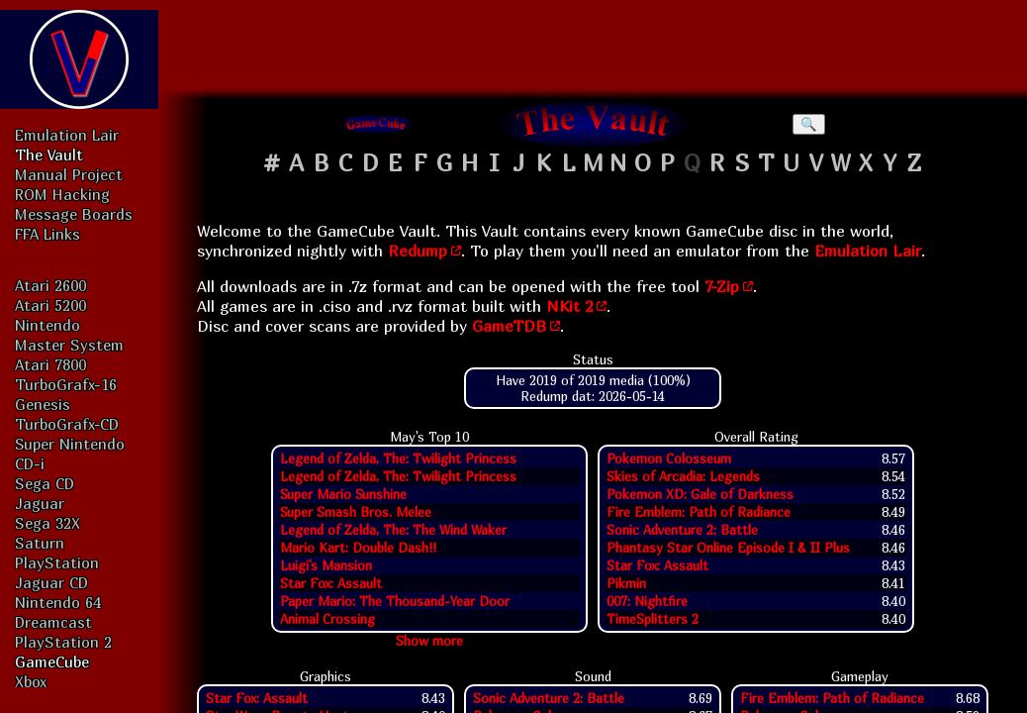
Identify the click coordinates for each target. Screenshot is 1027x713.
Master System (69, 345)
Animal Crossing (327, 619)
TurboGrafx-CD (67, 424)
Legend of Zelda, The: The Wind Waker (393, 530)
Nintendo (47, 325)
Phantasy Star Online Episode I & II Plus (728, 548)
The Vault (49, 154)
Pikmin (626, 583)
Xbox (31, 681)
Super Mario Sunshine (343, 494)
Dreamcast (53, 622)
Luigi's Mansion (326, 565)
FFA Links (47, 234)
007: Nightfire (647, 601)
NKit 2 (569, 306)
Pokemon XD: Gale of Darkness (700, 494)
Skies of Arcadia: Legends (683, 476)
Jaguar (39, 503)
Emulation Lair (67, 135)
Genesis (42, 404)
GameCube (52, 661)
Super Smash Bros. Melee (355, 512)
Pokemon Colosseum (669, 458)
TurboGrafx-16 (66, 384)
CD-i (30, 463)
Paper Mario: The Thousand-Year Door (395, 601)
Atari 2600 (50, 285)
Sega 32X (47, 523)
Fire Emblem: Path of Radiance (699, 512)
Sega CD (44, 483)
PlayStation (57, 562)
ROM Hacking (62, 194)
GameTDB (509, 326)
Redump (417, 250)
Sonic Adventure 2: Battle (682, 530)
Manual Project (69, 174)
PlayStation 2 (63, 642)
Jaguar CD (51, 582)
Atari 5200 (50, 305)
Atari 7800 (50, 364)
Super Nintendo (70, 444)
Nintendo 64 (58, 602)
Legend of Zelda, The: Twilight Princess (398, 458)
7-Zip (721, 286)
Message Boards (74, 214)
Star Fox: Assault (331, 583)
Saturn (39, 543)
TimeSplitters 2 (653, 619)
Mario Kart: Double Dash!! (358, 548)
